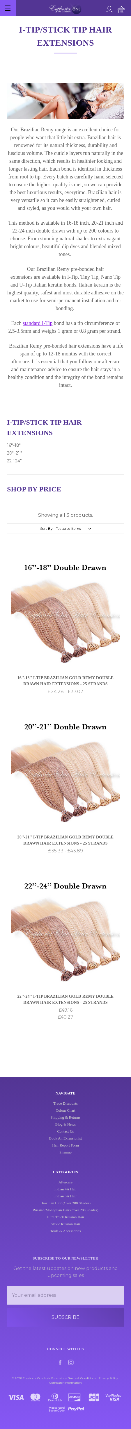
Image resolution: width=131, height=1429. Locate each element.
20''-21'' (14, 453)
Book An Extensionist (65, 1143)
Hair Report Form (65, 1150)
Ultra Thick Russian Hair (65, 1236)
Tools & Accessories (65, 1250)
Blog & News (65, 1129)
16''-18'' (14, 445)
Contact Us (65, 1136)
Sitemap (65, 1157)
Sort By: (47, 528)
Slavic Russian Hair (65, 1243)
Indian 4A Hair (65, 1208)
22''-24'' (14, 461)
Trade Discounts (65, 1108)
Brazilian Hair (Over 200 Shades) (65, 1222)
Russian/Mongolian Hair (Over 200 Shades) (65, 1229)
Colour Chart (65, 1115)
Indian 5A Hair (65, 1215)
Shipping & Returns (65, 1122)
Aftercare (65, 1201)
